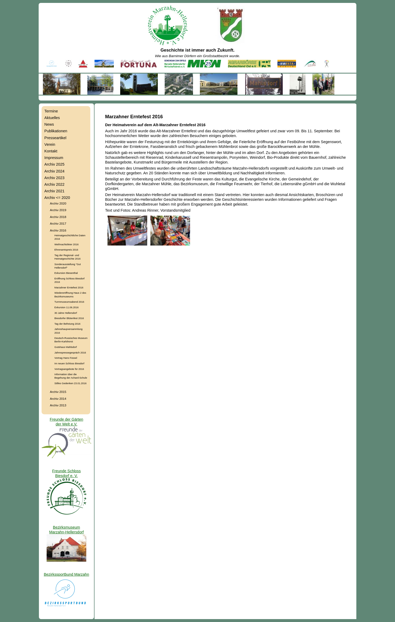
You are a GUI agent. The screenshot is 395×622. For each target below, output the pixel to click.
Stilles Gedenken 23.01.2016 (71, 383)
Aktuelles (52, 118)
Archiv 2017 (58, 223)
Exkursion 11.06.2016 (67, 307)
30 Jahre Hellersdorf (66, 312)
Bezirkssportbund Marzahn (66, 574)
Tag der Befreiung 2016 (67, 323)
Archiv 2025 (54, 164)
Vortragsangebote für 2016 (69, 368)
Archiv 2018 (58, 217)
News (49, 124)
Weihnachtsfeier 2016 (67, 244)
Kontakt (50, 151)
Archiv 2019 (58, 210)
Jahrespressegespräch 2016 (70, 352)
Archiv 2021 (54, 191)
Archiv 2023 (54, 178)
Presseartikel (55, 138)
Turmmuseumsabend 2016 (69, 301)
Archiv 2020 (58, 203)
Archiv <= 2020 (57, 198)
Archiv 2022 (54, 184)
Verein (49, 144)
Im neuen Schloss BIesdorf (69, 363)
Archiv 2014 (58, 398)
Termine (51, 111)
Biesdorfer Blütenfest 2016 (69, 318)
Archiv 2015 (58, 391)
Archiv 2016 (58, 230)
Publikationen (55, 131)
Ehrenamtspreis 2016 (66, 249)
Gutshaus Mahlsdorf (66, 347)
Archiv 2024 (54, 171)
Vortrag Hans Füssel (66, 357)
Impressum (53, 158)
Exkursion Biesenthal (66, 272)
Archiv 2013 (58, 405)
